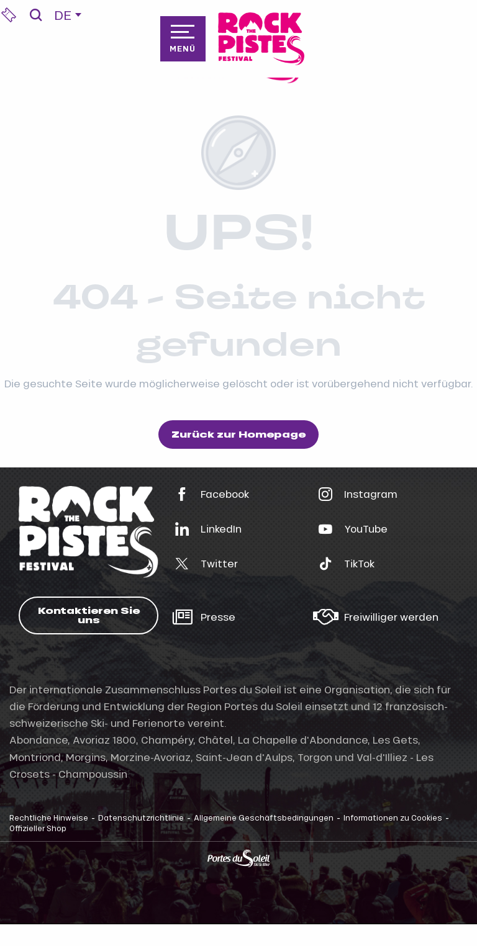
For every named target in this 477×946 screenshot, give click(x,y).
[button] (36, 15)
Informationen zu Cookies (392, 817)
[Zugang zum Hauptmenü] (182, 38)
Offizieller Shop (37, 828)
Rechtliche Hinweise (48, 817)
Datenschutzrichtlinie (141, 817)
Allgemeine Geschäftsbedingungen (264, 817)
